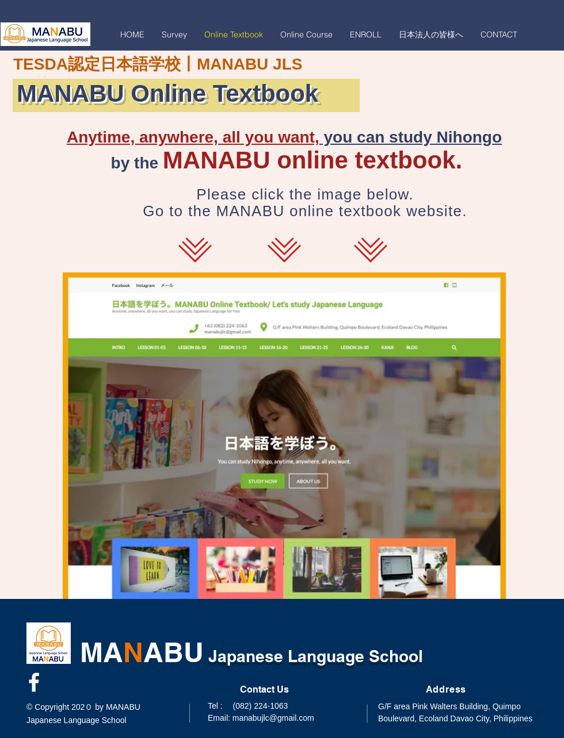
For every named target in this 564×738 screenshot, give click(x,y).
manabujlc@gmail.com (273, 717)
